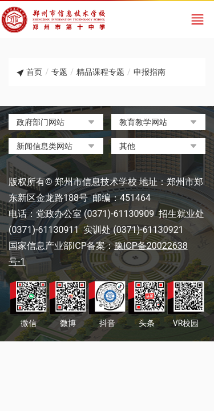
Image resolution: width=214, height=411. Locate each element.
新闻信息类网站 (44, 146)
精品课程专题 (100, 71)
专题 (59, 71)
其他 (127, 146)
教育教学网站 (143, 122)
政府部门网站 (40, 122)
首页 (34, 71)
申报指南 (149, 71)
